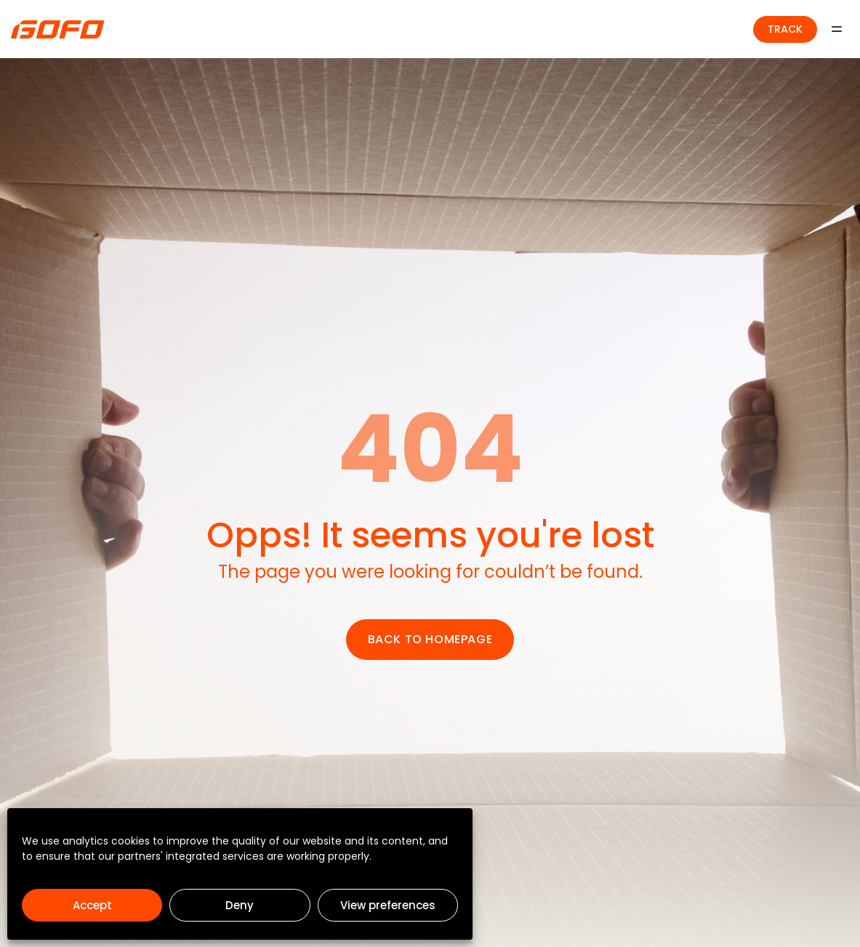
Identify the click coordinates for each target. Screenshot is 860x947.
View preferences (387, 905)
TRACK (785, 29)
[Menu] (836, 29)
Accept (92, 905)
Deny (239, 905)
